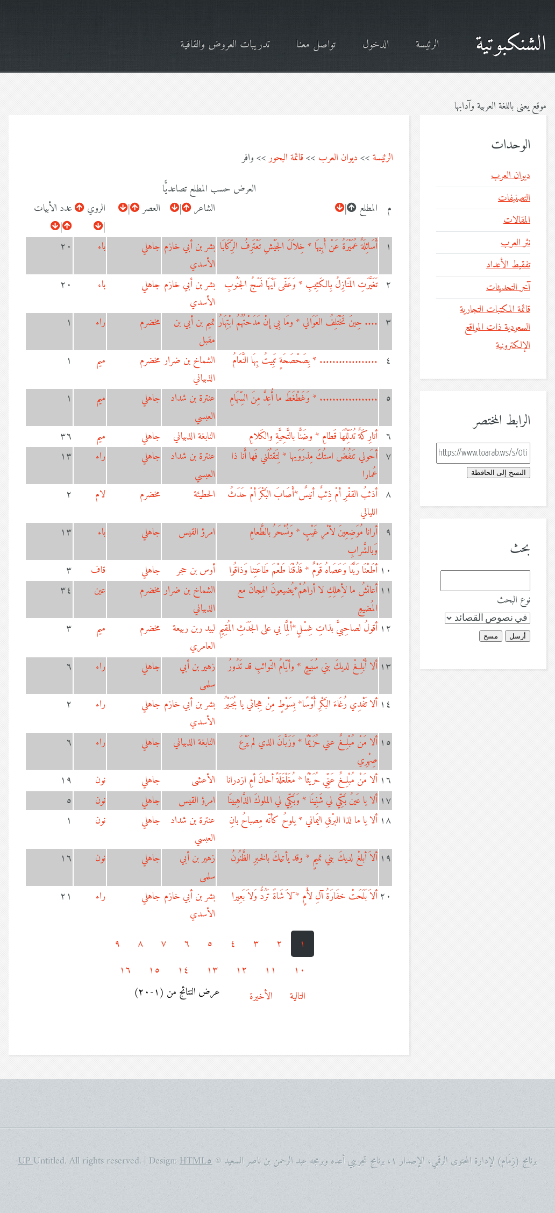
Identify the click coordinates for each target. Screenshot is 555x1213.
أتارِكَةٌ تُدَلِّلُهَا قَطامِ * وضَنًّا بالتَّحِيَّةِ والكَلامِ (313, 436)
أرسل (517, 636)
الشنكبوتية (510, 44)
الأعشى (203, 780)
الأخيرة (261, 996)
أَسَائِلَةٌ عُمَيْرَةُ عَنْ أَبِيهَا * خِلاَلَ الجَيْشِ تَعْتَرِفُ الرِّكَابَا (299, 246)
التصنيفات (514, 198)
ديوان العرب (338, 158)
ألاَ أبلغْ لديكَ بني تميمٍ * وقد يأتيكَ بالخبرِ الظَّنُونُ (304, 858)
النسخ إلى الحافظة (498, 473)
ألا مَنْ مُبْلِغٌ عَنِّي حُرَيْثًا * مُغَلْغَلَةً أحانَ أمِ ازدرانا (302, 780)
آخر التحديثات (508, 287)
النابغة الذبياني (194, 436)
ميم (100, 360)
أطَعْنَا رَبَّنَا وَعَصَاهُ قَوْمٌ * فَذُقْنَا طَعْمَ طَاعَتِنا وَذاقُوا (303, 570)
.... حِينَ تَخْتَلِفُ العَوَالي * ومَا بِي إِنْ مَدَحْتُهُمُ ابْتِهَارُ (298, 322)
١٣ (212, 970)
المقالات (516, 220)
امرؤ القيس (197, 532)
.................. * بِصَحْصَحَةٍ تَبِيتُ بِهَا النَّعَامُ (305, 360)
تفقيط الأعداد (508, 265)
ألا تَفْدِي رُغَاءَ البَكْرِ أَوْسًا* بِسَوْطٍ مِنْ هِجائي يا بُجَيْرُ (301, 704)
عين (99, 590)
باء (101, 246)
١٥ (154, 970)
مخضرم (150, 322)
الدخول (375, 45)
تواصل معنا (316, 45)
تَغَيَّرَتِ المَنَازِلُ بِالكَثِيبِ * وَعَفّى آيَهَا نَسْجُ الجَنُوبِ (301, 284)
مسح (490, 636)
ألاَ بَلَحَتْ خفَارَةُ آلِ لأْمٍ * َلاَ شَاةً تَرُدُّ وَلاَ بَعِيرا (305, 896)
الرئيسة (427, 45)
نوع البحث (513, 600)
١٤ (183, 970)
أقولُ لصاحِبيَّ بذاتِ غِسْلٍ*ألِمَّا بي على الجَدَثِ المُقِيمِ (298, 628)
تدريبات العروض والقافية (224, 45)
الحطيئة (204, 494)
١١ (270, 970)
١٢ (241, 970)
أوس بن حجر (196, 570)
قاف (98, 570)
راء (100, 322)
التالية (297, 996)
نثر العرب (515, 243)
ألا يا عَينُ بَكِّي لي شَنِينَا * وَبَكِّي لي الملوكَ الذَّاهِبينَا (302, 800)
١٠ (299, 970)
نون (100, 780)
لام (100, 494)
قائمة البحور (286, 158)
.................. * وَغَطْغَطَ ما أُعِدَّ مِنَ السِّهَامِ (304, 398)
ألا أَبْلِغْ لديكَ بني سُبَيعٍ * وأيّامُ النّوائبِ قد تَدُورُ (303, 666)
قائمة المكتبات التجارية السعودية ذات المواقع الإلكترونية (495, 327)
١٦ (125, 970)
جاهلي (150, 246)
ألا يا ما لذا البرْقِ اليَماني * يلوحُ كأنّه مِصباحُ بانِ (303, 820)
